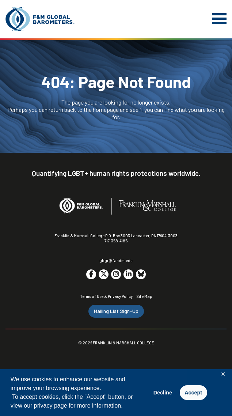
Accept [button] (193, 393)
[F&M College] (147, 206)
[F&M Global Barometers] (40, 19)
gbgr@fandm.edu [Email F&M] (116, 260)
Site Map (144, 296)
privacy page (50, 405)
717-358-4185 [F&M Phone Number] (116, 240)
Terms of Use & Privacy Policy (106, 296)
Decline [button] (162, 393)
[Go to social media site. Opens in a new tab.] (91, 274)
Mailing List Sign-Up (116, 311)
